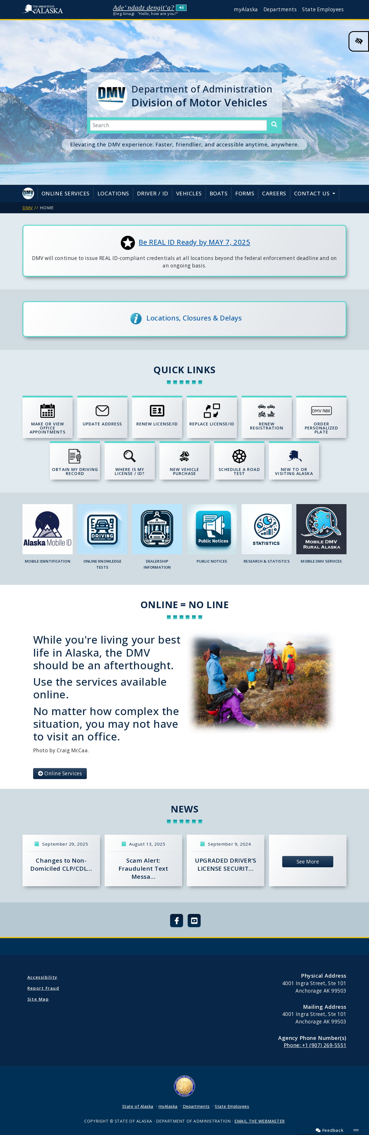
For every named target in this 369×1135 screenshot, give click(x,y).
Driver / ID (152, 193)
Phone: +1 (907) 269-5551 (315, 1045)
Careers (274, 193)
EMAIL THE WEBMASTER (259, 1121)
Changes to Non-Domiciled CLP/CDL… (61, 864)
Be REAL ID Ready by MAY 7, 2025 (194, 242)
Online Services (66, 193)
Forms (244, 193)
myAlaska (246, 9)
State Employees (323, 9)
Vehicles (189, 193)
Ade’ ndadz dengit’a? (143, 7)
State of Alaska (43, 9)
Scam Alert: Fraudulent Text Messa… (143, 868)
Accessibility (42, 977)
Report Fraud (43, 988)
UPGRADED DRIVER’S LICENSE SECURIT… (225, 864)
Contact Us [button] (312, 193)
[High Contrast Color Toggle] (359, 41)
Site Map (38, 999)
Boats (219, 193)
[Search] (274, 124)
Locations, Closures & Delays (194, 318)
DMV (27, 207)
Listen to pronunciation (181, 8)
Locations (113, 193)
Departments (280, 9)
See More (308, 861)
